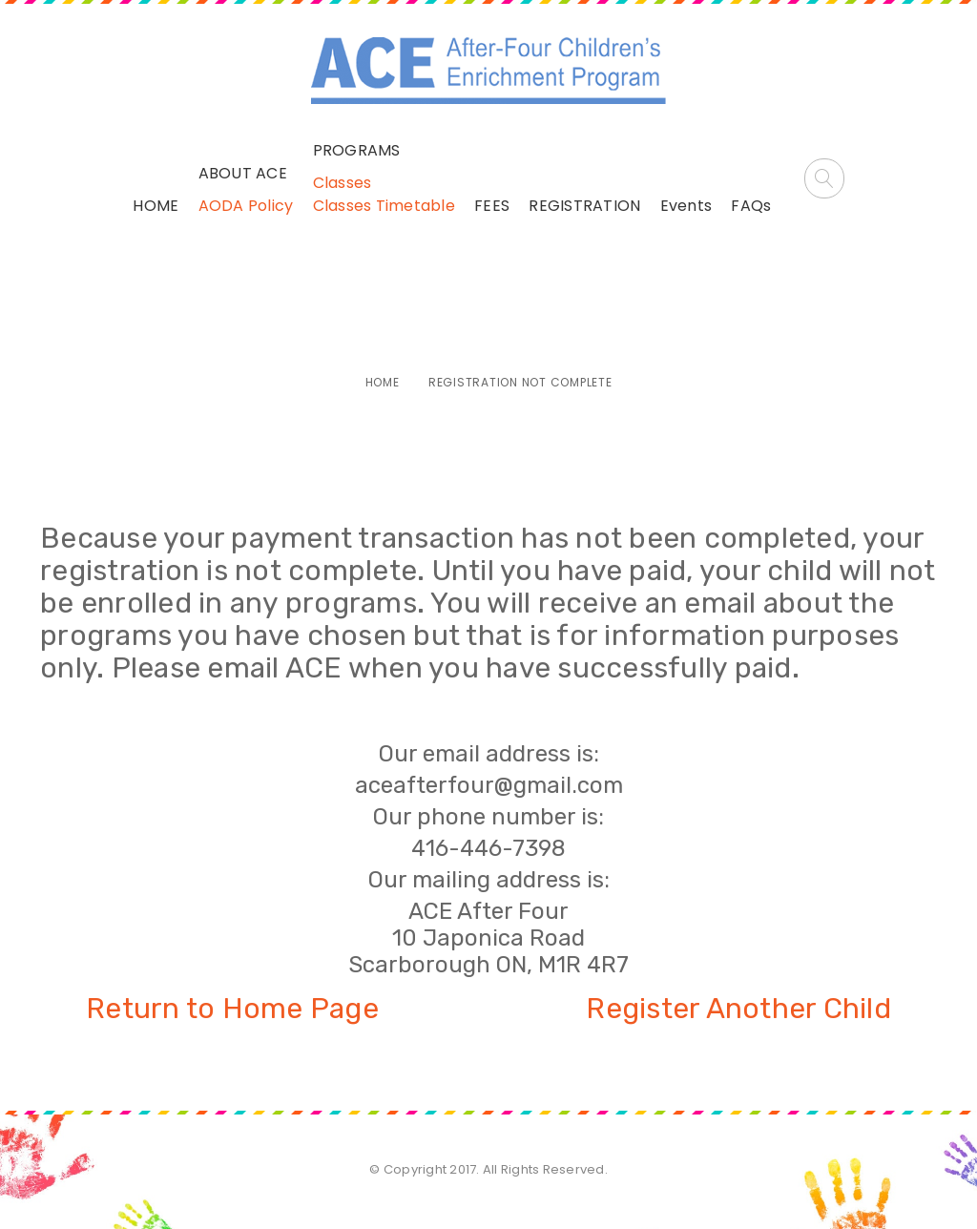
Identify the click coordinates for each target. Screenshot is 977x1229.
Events (686, 206)
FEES (491, 206)
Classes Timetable (384, 206)
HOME (155, 206)
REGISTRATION (584, 206)
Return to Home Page (232, 1008)
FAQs (751, 206)
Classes (342, 183)
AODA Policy (246, 206)
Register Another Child (738, 1008)
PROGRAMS (357, 150)
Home (382, 382)
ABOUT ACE (242, 173)
